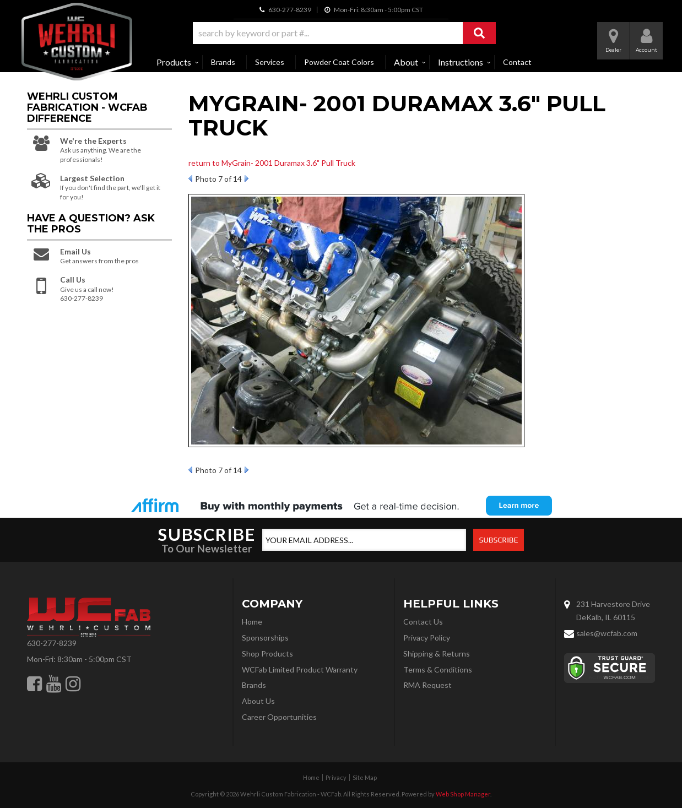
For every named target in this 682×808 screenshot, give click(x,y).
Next (246, 178)
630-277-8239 (52, 643)
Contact (517, 62)
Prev (190, 178)
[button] (344, 33)
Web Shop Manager (463, 794)
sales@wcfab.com (606, 633)
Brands (223, 62)
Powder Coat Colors (339, 62)
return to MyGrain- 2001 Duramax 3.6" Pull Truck (271, 162)
